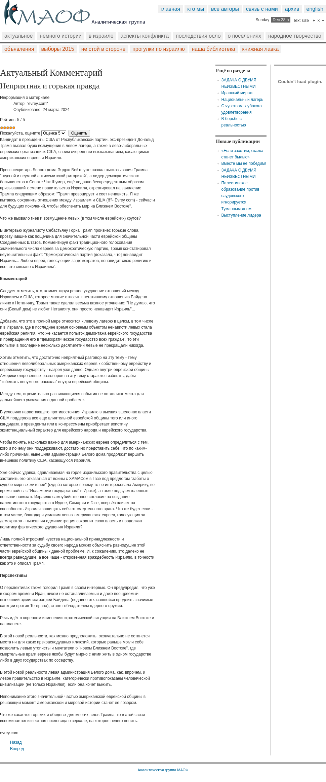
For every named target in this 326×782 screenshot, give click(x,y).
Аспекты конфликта (145, 36)
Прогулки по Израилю (158, 49)
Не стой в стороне (103, 49)
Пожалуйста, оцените (20, 133)
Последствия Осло (198, 36)
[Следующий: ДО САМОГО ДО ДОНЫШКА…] (17, 748)
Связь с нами (262, 9)
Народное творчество (294, 36)
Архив (292, 9)
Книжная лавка (260, 49)
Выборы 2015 (57, 49)
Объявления (19, 49)
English (315, 9)
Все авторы (225, 9)
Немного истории (61, 36)
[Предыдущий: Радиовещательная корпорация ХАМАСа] (16, 742)
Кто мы (195, 9)
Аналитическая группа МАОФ (162, 770)
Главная (170, 9)
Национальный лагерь (242, 99)
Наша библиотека (213, 49)
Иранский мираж (236, 92)
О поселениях (244, 36)
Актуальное (18, 36)
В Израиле (101, 36)
